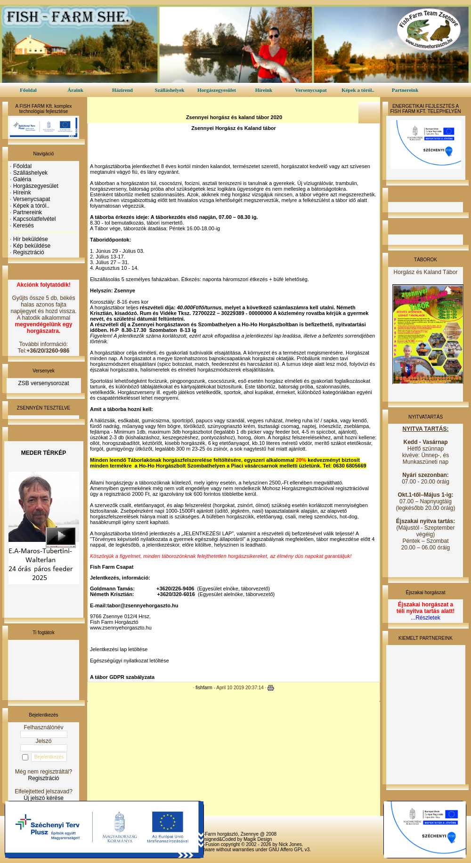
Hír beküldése (30, 239)
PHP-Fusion (206, 844)
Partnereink (405, 90)
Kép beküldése (31, 245)
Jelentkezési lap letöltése (118, 649)
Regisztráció (28, 252)
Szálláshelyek (170, 90)
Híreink (263, 90)
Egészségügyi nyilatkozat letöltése (129, 660)
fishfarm (203, 687)
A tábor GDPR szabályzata (122, 677)
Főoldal (28, 90)
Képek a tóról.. (357, 90)
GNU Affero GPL (286, 849)
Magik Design (258, 839)
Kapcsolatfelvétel (34, 219)
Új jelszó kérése (44, 798)
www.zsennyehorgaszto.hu (121, 627)
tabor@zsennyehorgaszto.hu (143, 605)
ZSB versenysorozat (43, 383)
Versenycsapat (310, 90)
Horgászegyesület (216, 90)
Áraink (75, 90)
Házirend (122, 90)
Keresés (23, 225)
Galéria (22, 179)
